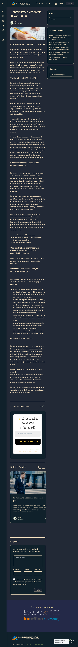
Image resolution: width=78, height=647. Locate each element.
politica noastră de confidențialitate (28, 451)
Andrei (17, 22)
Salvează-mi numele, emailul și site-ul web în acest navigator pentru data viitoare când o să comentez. (27, 584)
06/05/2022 (21, 517)
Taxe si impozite (25, 406)
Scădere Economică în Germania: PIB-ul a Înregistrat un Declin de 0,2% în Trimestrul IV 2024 (60, 37)
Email (26, 573)
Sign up (70, 3)
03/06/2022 (18, 24)
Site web (37, 573)
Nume (16, 573)
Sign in (61, 3)
